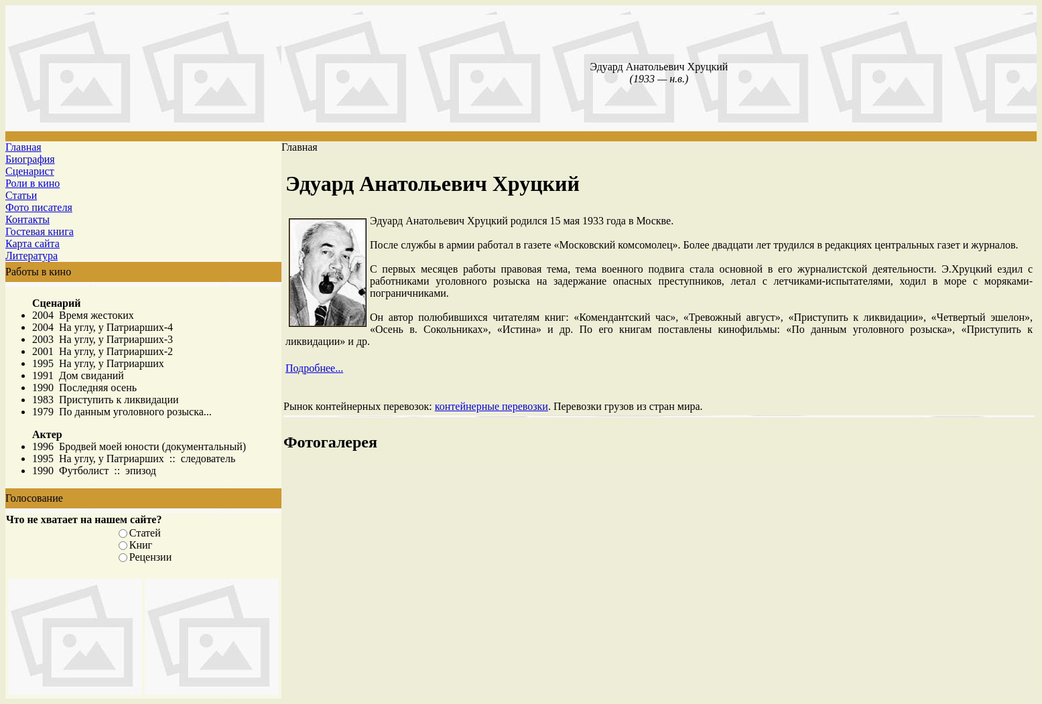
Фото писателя (38, 207)
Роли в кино (32, 183)
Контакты (27, 219)
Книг (140, 545)
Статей (145, 533)
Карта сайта (32, 243)
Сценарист (29, 171)
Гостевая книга (39, 231)
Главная (23, 147)
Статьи (21, 195)
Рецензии (150, 557)
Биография (30, 159)
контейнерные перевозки (491, 406)
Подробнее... (314, 368)
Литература (31, 255)
